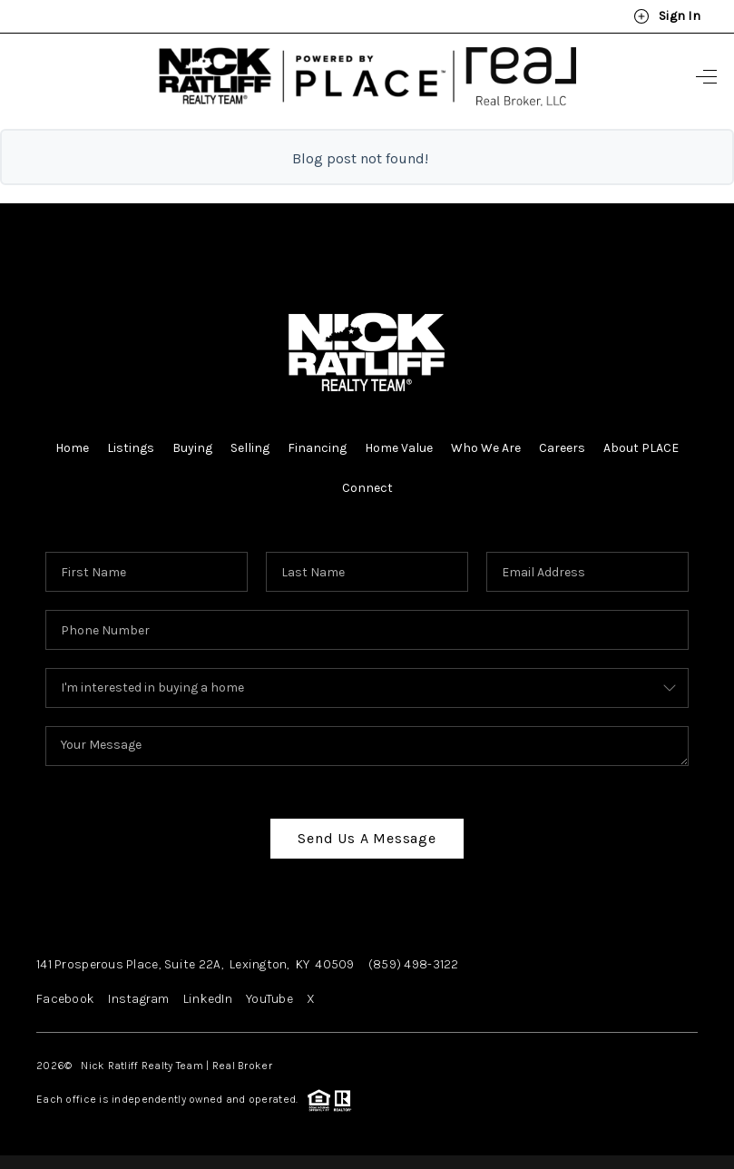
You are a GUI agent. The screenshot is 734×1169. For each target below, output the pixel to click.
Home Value (399, 448)
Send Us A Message (367, 838)
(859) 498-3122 (413, 964)
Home (72, 448)
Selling (249, 448)
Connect (367, 488)
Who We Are (486, 448)
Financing (317, 448)
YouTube (269, 999)
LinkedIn (207, 999)
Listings (130, 448)
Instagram (139, 999)
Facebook (65, 999)
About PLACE (641, 448)
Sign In (666, 16)
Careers (562, 448)
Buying (192, 448)
